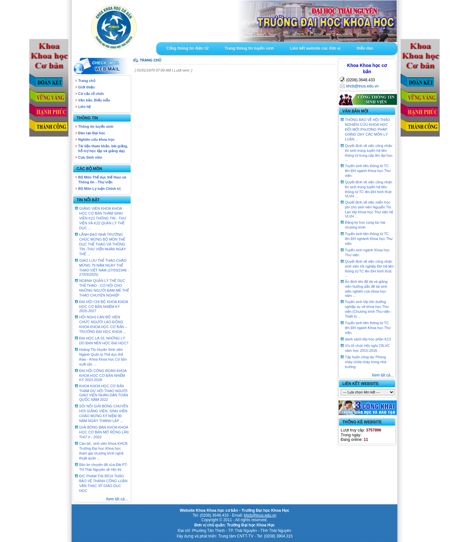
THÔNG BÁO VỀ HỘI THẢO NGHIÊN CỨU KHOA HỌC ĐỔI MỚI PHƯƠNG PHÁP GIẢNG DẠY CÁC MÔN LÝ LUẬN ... (367, 129)
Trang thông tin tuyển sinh (249, 48)
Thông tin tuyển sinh (95, 126)
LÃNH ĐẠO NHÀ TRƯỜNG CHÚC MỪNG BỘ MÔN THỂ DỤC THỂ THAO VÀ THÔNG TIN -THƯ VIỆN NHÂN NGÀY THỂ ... (102, 244)
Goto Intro (276, 21)
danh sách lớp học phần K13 (368, 339)
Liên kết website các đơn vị (315, 48)
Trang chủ (86, 81)
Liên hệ (84, 107)
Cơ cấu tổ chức (91, 94)
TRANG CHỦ (150, 60)
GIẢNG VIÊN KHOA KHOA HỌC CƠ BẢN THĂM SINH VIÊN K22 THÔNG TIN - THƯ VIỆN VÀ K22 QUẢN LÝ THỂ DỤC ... (102, 218)
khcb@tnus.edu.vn (362, 86)
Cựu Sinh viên (90, 157)
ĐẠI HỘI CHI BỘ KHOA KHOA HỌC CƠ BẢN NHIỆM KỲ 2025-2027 (103, 306)
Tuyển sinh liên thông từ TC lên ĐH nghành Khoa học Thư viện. (369, 238)
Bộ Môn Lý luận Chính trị (99, 189)
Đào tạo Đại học (91, 133)
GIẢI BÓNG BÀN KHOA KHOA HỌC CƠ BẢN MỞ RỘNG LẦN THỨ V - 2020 (104, 432)
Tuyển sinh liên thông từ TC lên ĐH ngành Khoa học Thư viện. (368, 171)
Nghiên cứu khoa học (96, 139)
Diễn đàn (365, 48)
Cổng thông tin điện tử (187, 48)
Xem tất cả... (117, 499)
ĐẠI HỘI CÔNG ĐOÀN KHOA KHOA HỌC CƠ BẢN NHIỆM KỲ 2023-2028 (103, 375)
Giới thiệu (86, 87)
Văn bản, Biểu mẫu (94, 100)
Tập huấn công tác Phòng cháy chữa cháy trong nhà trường (365, 362)
